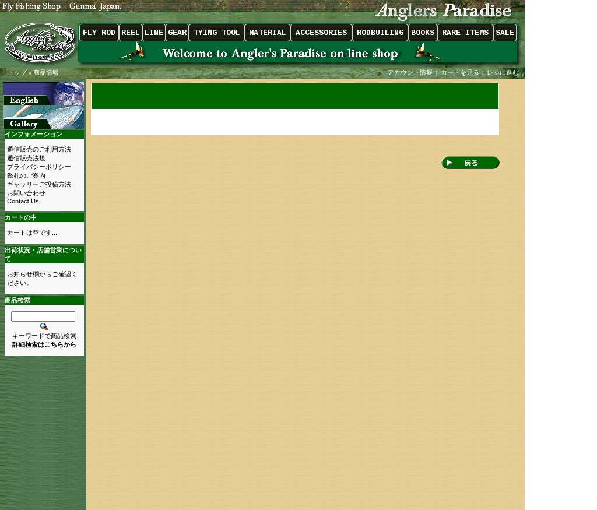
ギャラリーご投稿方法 (39, 184)
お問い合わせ (26, 192)
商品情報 (46, 72)
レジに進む (504, 72)
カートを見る (460, 72)
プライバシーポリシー (39, 166)
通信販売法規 (26, 157)
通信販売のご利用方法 (39, 149)
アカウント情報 (410, 72)
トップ (17, 72)
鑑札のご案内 (26, 175)
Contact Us (22, 201)
